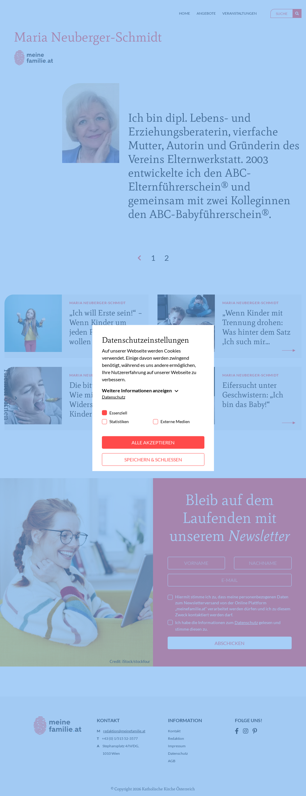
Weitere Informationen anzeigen (137, 390)
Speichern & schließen (153, 459)
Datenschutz (113, 396)
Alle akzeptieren (153, 442)
